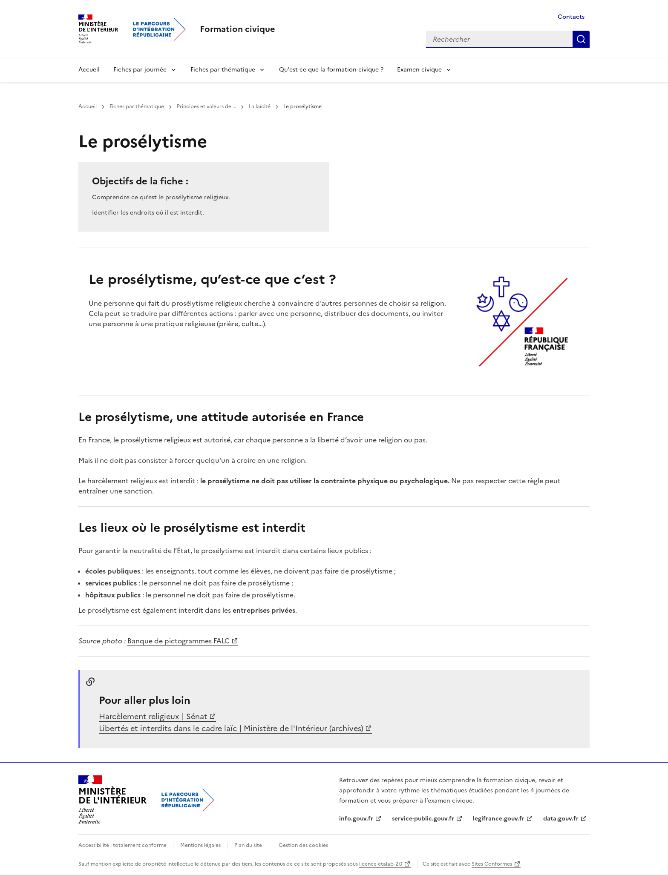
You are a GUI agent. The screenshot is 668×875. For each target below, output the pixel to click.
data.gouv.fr (561, 818)
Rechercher (581, 39)
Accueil (89, 69)
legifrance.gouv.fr (498, 818)
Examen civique (419, 69)
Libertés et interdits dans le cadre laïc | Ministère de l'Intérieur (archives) (231, 728)
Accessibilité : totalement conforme (123, 845)
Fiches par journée (140, 69)
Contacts (571, 16)
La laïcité (260, 106)
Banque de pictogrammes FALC (178, 641)
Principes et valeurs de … (206, 106)
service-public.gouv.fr (423, 818)
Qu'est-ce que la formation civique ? (331, 69)
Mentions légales (201, 845)
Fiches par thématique (222, 69)
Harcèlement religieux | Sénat (153, 716)
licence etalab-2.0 (380, 864)
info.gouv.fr (356, 818)
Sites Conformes (492, 864)
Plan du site (248, 845)
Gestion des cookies (303, 845)
